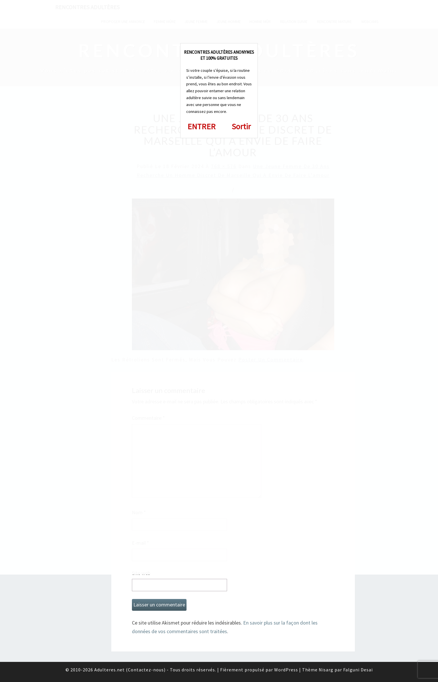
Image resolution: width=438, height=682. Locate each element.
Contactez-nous (146, 670)
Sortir (241, 126)
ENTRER (201, 126)
